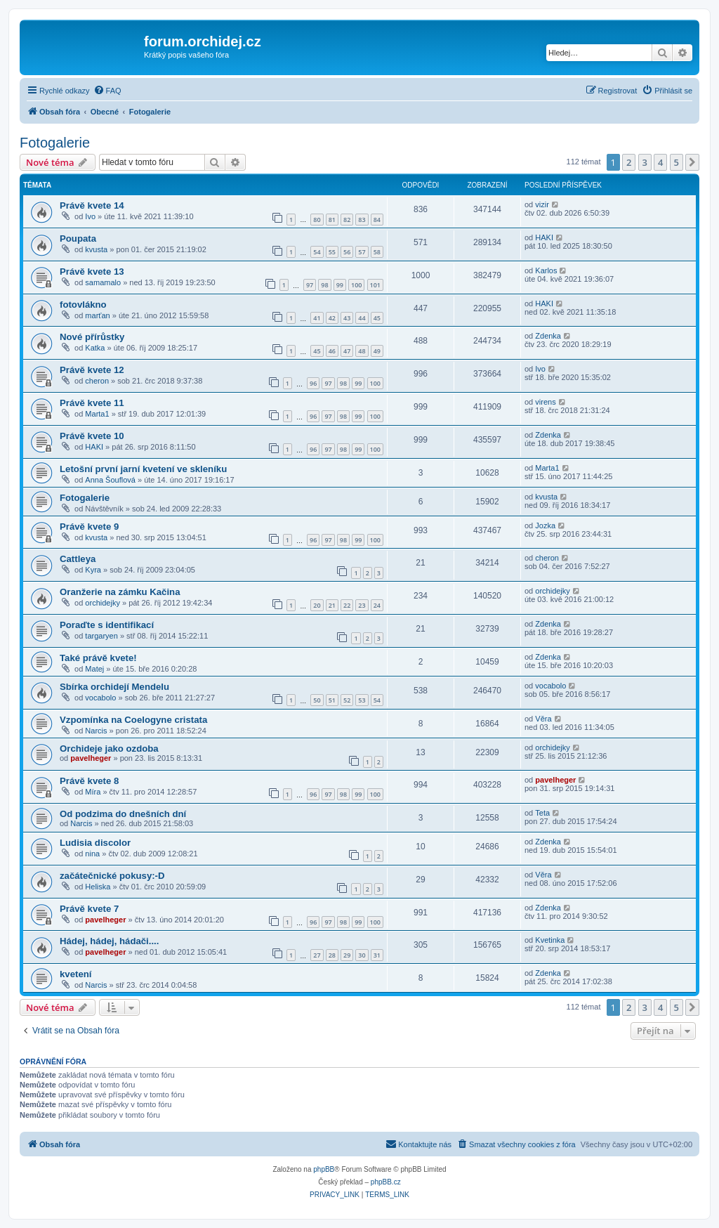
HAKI (544, 237)
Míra (92, 792)
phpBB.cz (386, 1182)
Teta (542, 813)
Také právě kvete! (98, 658)
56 (346, 251)
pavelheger (90, 758)
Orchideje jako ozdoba (109, 748)
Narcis (96, 730)
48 (361, 350)
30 (361, 955)
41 (316, 317)
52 (346, 700)
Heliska (97, 886)
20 (316, 605)
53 (361, 700)
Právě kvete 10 (92, 436)
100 (356, 284)
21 (332, 605)
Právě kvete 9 (89, 526)
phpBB (323, 1169)
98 (324, 284)
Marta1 (97, 414)
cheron (97, 381)
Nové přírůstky (92, 337)
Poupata (78, 238)
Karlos (546, 270)
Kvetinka (550, 940)
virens (545, 402)
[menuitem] (107, 90)
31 (377, 955)
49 (377, 350)
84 (377, 219)
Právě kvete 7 (89, 908)
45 (377, 317)
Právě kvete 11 (92, 403)
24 (377, 605)
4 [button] (660, 162)
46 (332, 350)
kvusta (96, 249)
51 (332, 700)
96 (313, 383)
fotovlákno (83, 304)
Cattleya (77, 559)
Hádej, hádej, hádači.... (109, 941)
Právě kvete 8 (89, 781)
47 (346, 350)
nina (92, 853)
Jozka (545, 525)
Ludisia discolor (95, 842)
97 (309, 284)
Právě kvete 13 (92, 271)
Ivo (90, 216)
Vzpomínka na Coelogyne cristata (133, 719)
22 (346, 605)
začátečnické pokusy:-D (112, 875)
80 (316, 219)
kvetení (75, 974)
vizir (542, 204)
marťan (97, 315)
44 (361, 317)
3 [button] (644, 162)
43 (346, 317)
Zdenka (548, 336)
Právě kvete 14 (92, 205)
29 (346, 955)
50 (316, 700)
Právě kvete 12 (92, 370)
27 (316, 955)
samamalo (103, 282)
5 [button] (676, 162)
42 (332, 317)
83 (361, 219)
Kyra (93, 570)
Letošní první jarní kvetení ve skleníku (143, 469)
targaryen (101, 636)
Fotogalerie (55, 142)
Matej (94, 669)
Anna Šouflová (110, 480)
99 (339, 284)
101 (375, 284)
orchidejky (102, 603)
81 (332, 219)
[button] (692, 162)
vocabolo (100, 697)
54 (316, 251)
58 (377, 251)
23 (361, 605)
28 (332, 955)
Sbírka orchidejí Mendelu (114, 686)
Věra (543, 718)
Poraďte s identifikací (107, 625)
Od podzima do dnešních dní (123, 814)
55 (332, 251)
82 (346, 219)
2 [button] (628, 162)
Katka (95, 348)
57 (361, 251)
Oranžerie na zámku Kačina (120, 592)
